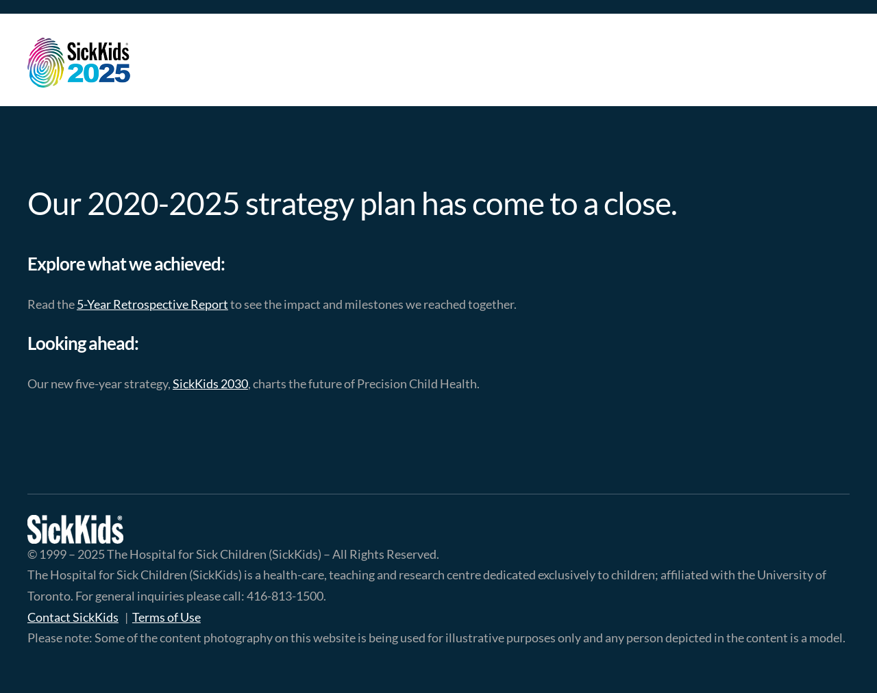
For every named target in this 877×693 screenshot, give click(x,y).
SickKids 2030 (210, 383)
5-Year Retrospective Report (152, 304)
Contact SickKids (73, 617)
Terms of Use (166, 617)
